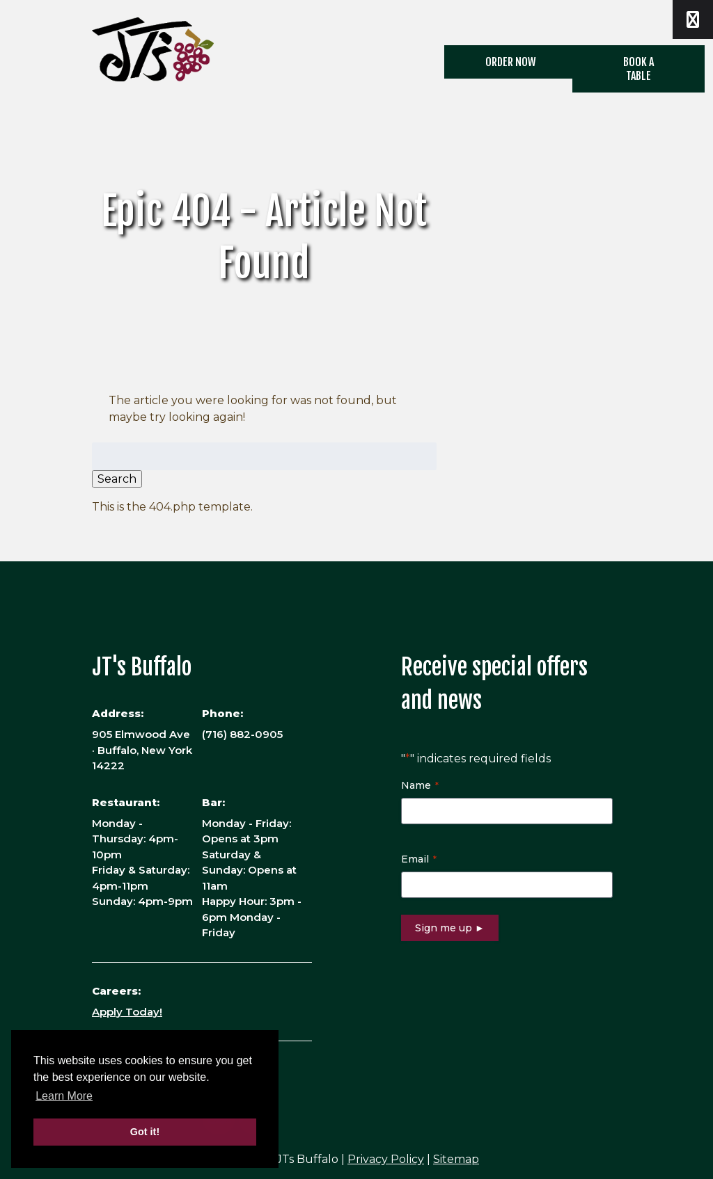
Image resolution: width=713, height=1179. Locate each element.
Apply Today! (127, 1011)
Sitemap (456, 1159)
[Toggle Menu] (693, 19)
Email (419, 859)
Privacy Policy (385, 1159)
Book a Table (638, 69)
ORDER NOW (510, 62)
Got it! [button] (144, 1131)
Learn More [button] (64, 1096)
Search (116, 479)
